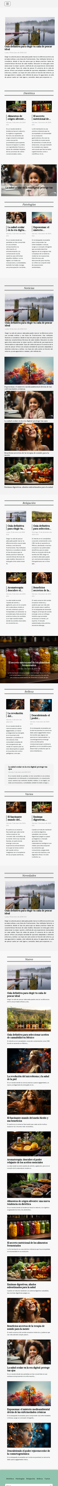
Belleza (40, 1479)
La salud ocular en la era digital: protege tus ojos (29, 189)
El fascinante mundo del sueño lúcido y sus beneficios (27, 1119)
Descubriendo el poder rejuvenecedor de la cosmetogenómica (28, 1452)
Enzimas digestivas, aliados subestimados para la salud (28, 487)
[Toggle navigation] (7, 4)
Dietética (10, 1479)
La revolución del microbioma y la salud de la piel (28, 1078)
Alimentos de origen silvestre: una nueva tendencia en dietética (28, 1202)
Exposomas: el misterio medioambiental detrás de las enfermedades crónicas (28, 388)
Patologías (20, 1479)
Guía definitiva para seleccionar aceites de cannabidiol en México (28, 1036)
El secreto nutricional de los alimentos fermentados (29, 664)
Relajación (30, 1479)
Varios (47, 1479)
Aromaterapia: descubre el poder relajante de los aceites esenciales (25, 1161)
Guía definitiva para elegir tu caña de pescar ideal (28, 48)
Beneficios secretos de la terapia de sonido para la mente (26, 454)
